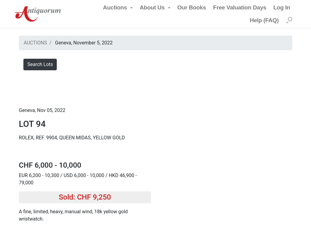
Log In (281, 7)
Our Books (191, 7)
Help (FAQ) (264, 20)
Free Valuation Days (239, 7)
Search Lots (40, 64)
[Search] (289, 20)
